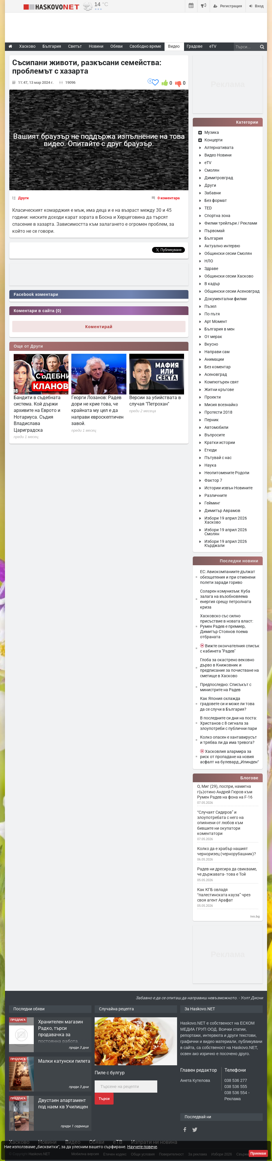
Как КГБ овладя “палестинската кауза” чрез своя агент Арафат (223, 894)
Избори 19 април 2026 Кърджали (225, 543)
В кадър (212, 283)
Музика (211, 132)
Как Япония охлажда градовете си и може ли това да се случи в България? (227, 703)
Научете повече (142, 1146)
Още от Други (28, 346)
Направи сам (216, 351)
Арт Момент (215, 321)
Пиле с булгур (110, 1072)
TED (208, 208)
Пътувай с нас (218, 457)
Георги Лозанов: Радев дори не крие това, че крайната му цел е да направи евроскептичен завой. (97, 410)
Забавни (212, 193)
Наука (210, 465)
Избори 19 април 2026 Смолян (225, 531)
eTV (207, 162)
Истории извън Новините (228, 488)
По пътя (212, 314)
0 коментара (169, 197)
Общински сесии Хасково (228, 276)
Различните (215, 495)
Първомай (214, 230)
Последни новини (239, 561)
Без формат (215, 200)
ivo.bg (255, 916)
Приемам (258, 1153)
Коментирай (99, 326)
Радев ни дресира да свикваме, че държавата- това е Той (227, 871)
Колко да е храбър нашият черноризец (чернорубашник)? (226, 851)
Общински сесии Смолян (228, 253)
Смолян (211, 170)
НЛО (208, 261)
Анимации (214, 359)
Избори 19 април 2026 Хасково (225, 520)
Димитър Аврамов (222, 510)
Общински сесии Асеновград (231, 291)
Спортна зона (217, 215)
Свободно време (145, 46)
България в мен (219, 329)
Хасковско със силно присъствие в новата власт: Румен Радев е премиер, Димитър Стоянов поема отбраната (226, 626)
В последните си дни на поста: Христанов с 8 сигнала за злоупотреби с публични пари (228, 723)
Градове (194, 46)
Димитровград (218, 177)
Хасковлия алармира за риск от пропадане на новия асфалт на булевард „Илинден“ (229, 756)
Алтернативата (219, 147)
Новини (96, 46)
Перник (211, 419)
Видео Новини (218, 155)
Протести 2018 (218, 412)
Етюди (210, 450)
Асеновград (215, 374)
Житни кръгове (219, 389)
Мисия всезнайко (221, 404)
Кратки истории (219, 442)
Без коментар (217, 367)
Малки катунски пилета (64, 1061)
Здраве (211, 268)
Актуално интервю (222, 245)
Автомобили (216, 427)
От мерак (213, 336)
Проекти (212, 397)
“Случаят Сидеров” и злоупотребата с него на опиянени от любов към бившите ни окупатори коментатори (220, 823)
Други (23, 197)
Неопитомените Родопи (226, 472)
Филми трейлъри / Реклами (230, 223)
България (213, 238)
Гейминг (212, 503)
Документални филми (225, 298)
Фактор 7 (213, 480)
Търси (104, 1099)
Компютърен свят (221, 382)
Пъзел (210, 306)
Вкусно (211, 344)
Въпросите (214, 435)
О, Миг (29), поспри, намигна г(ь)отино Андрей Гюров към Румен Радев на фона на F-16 (224, 791)
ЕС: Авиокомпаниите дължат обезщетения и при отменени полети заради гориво (227, 576)
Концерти (213, 140)
